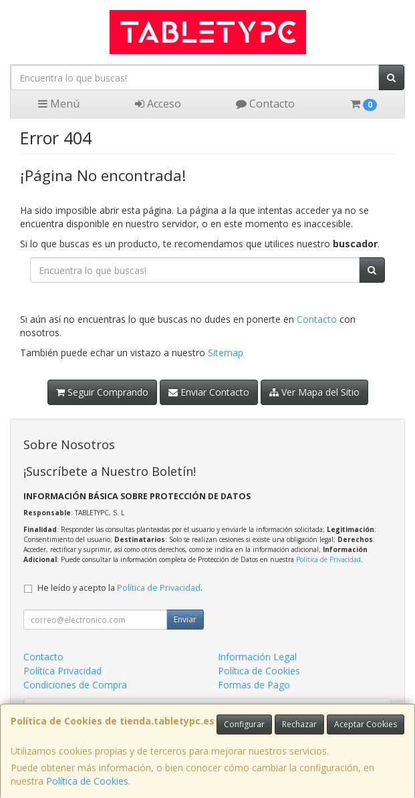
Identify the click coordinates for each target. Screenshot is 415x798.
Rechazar (299, 724)
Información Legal (257, 656)
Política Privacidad (62, 670)
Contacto (265, 103)
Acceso (158, 103)
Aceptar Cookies (365, 724)
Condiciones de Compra (75, 684)
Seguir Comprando (102, 392)
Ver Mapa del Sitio (314, 392)
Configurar (244, 724)
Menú (59, 103)
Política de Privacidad (328, 559)
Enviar (185, 619)
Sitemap (225, 352)
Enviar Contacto (208, 392)
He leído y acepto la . (119, 587)
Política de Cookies (87, 781)
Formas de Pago (254, 684)
